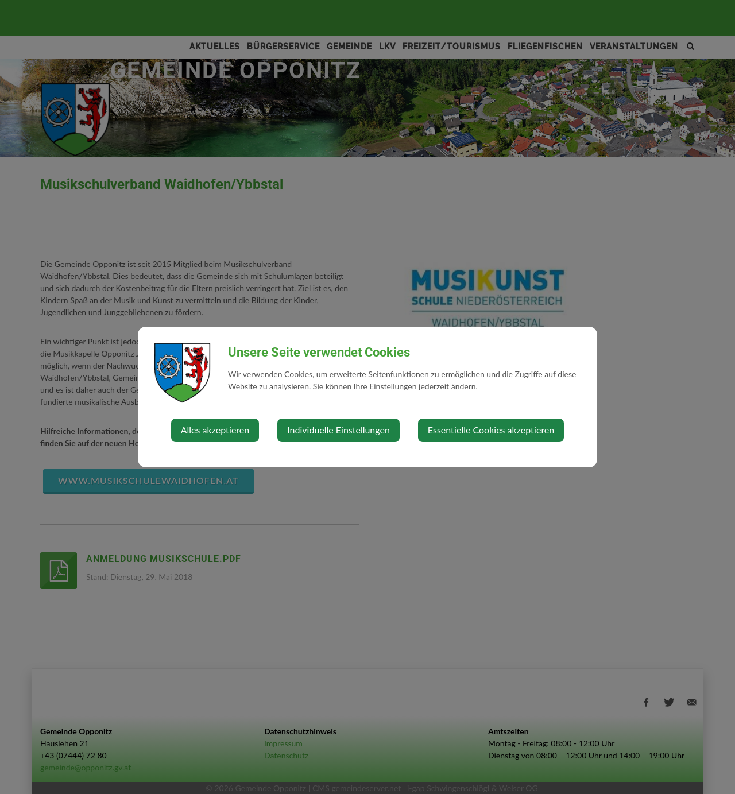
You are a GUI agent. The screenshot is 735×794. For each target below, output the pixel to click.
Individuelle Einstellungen (338, 429)
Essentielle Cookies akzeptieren (491, 429)
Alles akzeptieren (215, 429)
